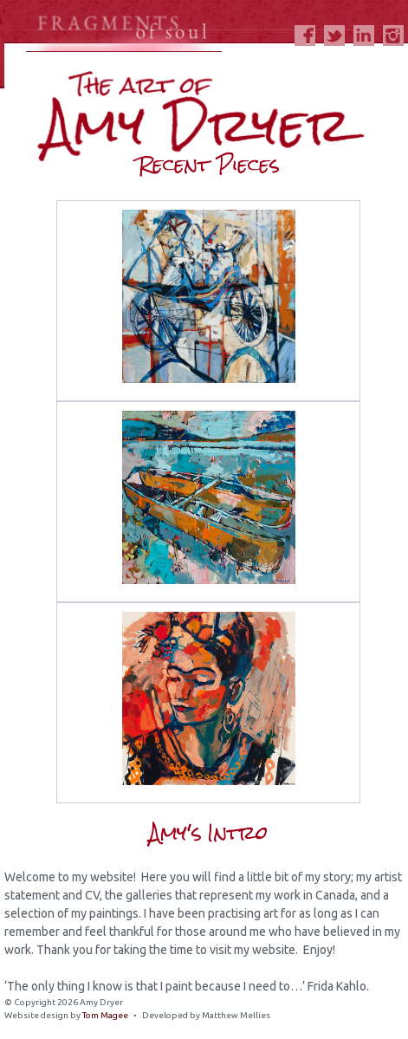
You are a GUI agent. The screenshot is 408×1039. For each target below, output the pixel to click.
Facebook (305, 35)
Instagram (393, 35)
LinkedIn (363, 35)
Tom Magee (105, 1015)
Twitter (334, 35)
